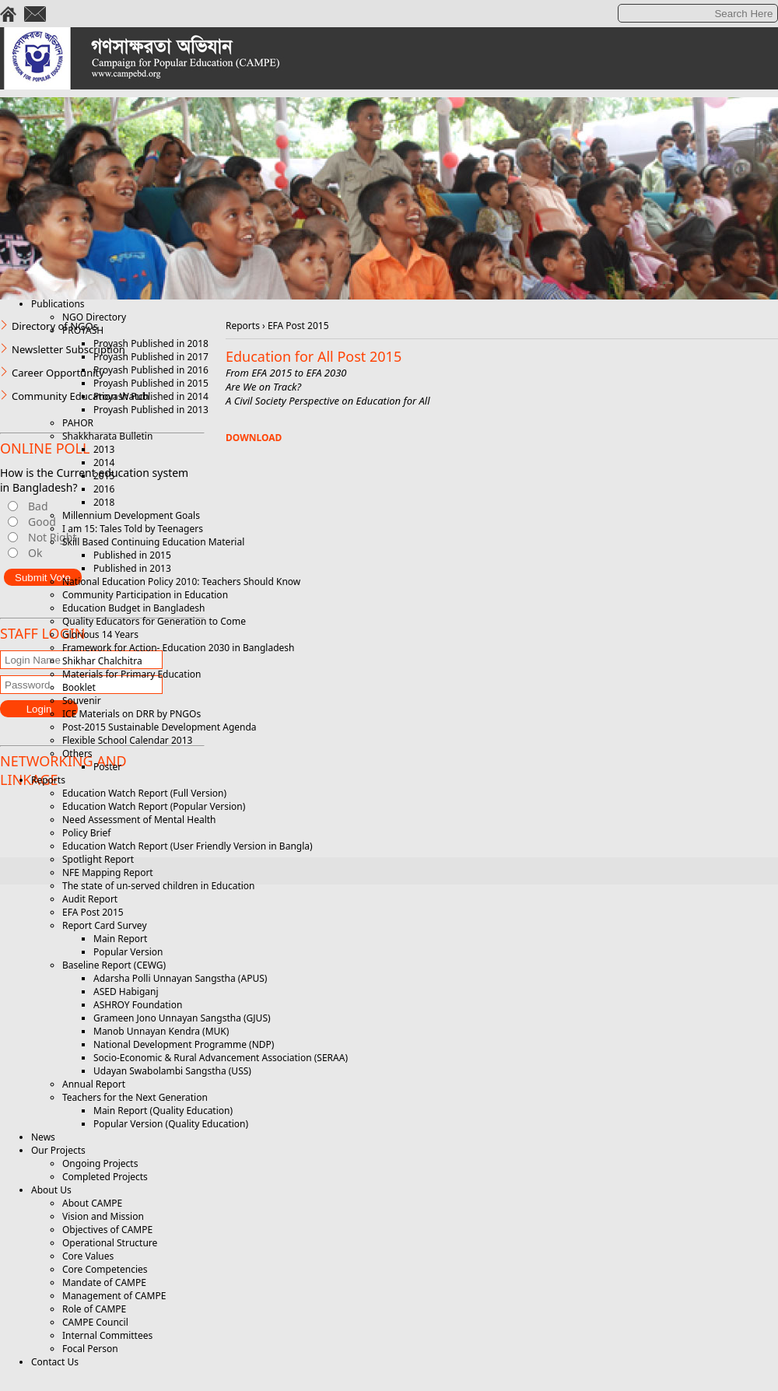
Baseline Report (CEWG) (114, 965)
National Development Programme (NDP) (183, 1044)
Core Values (88, 1256)
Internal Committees (107, 1335)
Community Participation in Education (145, 594)
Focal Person (90, 1348)
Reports (48, 780)
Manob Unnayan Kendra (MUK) (161, 1031)
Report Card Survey (104, 925)
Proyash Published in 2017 (151, 356)
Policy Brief (86, 832)
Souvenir (81, 700)
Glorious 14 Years (100, 634)
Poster (107, 766)
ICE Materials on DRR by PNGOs (131, 713)
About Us (51, 1190)
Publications (58, 303)
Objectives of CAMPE (107, 1229)
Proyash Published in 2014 (151, 396)
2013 (103, 449)
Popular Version (128, 951)
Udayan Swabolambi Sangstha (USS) (172, 1070)
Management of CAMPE (114, 1295)
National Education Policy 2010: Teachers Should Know (181, 581)
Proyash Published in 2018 (151, 343)
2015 (103, 475)
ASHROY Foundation (137, 1004)
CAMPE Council (95, 1322)
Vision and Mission (103, 1216)
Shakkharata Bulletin (107, 436)
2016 (103, 489)
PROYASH (82, 330)
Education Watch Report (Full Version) (144, 793)
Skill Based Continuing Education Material (153, 541)
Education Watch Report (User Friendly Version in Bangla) (187, 846)
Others (77, 753)
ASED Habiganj (126, 991)
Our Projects (58, 1150)
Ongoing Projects (100, 1163)
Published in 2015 (132, 555)
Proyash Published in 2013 (151, 409)
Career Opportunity (58, 373)
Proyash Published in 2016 (151, 370)
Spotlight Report (98, 859)
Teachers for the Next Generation (135, 1097)
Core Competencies (105, 1269)
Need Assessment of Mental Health (139, 819)
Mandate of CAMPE (104, 1282)
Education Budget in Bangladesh (133, 608)
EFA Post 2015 (93, 912)
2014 (103, 462)
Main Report (120, 938)
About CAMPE (92, 1203)
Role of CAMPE (94, 1309)
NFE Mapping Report (107, 872)
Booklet (79, 687)
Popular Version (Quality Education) (170, 1123)
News (43, 1137)
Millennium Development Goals (131, 515)
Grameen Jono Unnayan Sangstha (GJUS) (182, 1018)
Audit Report (89, 899)
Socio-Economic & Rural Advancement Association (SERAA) (220, 1057)
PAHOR (77, 422)
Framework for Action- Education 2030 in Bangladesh (178, 647)
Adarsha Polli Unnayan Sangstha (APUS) (180, 978)
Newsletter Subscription (68, 349)
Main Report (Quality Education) (163, 1110)
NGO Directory (94, 317)
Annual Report (93, 1084)
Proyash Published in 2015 (151, 383)
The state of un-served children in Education (158, 885)
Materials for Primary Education (131, 674)
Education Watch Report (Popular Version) (153, 806)
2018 (103, 502)
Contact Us (55, 1361)
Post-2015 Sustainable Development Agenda (159, 727)
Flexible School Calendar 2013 (127, 740)
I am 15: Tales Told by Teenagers (132, 528)
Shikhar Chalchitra (102, 660)
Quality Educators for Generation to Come (154, 621)
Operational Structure (109, 1242)
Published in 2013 (132, 568)
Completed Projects (105, 1176)
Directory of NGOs (55, 326)
